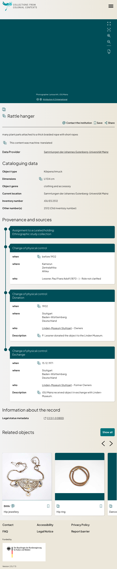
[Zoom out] (108, 41)
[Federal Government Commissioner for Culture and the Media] (24, 552)
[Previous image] (103, 443)
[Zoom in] (108, 35)
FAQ (5, 531)
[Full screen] (108, 23)
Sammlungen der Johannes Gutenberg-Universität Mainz (76, 151)
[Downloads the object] (108, 51)
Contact (7, 524)
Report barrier (80, 531)
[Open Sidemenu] (111, 6)
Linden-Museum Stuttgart (57, 328)
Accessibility (45, 524)
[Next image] (111, 443)
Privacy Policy (80, 524)
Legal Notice (45, 531)
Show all (108, 432)
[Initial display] (108, 29)
